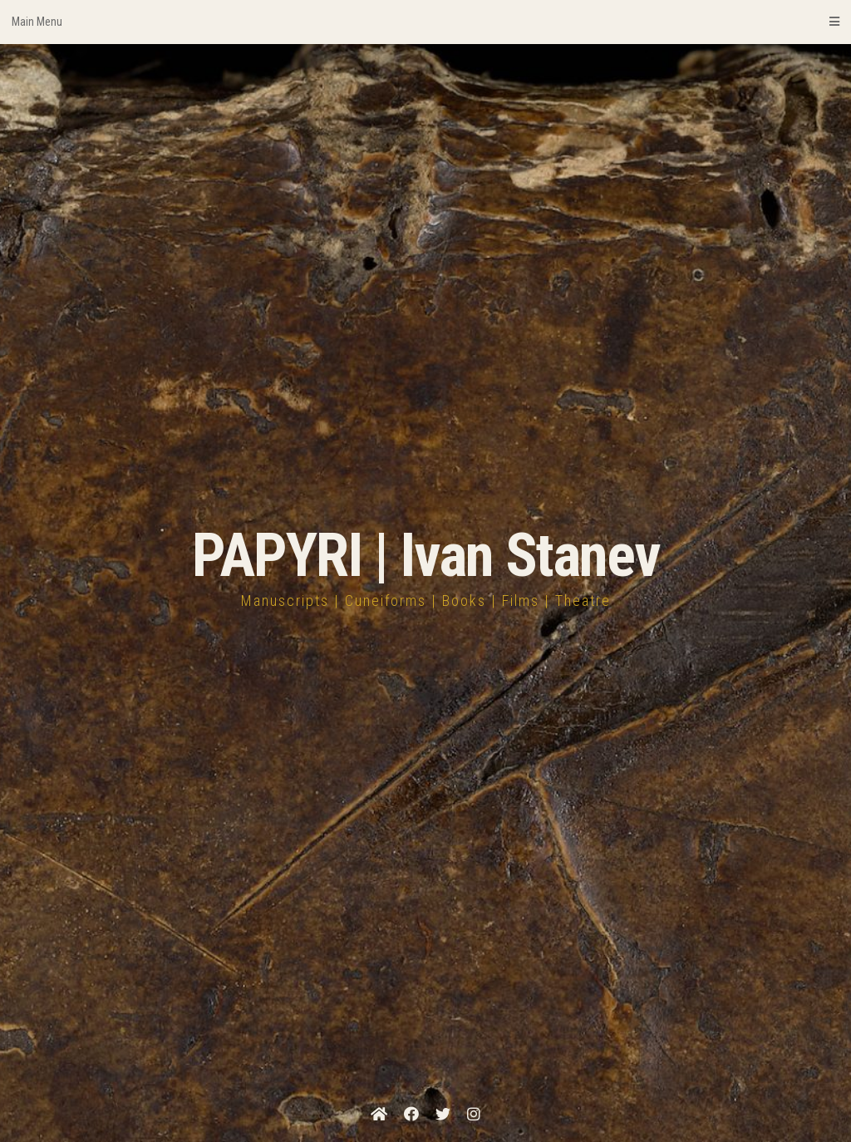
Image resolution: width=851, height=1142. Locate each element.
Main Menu (425, 21)
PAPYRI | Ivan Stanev (426, 555)
